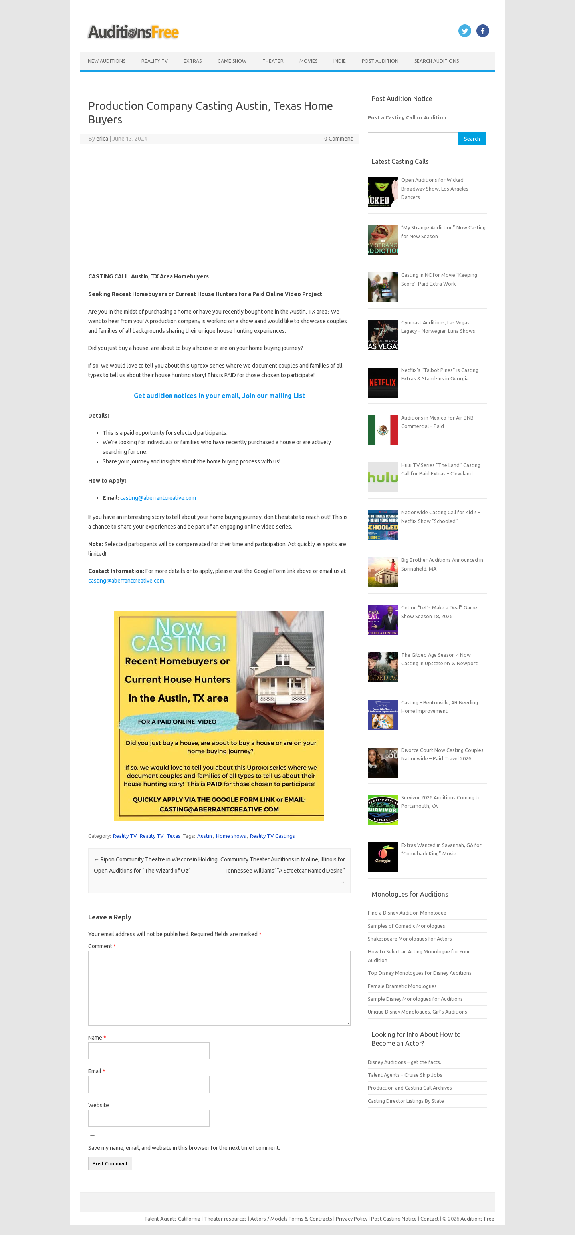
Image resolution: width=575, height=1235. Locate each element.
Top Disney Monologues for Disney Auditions (420, 973)
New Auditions (106, 61)
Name (97, 1037)
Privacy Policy (352, 1218)
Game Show (232, 61)
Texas (173, 836)
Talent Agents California (172, 1218)
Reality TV (154, 61)
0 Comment (338, 138)
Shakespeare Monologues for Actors (410, 938)
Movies (308, 61)
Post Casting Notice (394, 1218)
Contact (430, 1218)
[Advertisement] (219, 208)
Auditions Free (477, 1218)
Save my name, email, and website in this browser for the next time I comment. (184, 1148)
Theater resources (225, 1218)
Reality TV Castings (272, 836)
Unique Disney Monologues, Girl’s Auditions (417, 1011)
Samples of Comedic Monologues (406, 926)
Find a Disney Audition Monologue (407, 912)
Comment (102, 946)
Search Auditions (436, 61)
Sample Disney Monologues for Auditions (415, 999)
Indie (339, 61)
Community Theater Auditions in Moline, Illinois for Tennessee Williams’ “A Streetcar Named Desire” (282, 870)
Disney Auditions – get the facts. (404, 1062)
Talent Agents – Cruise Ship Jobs (405, 1075)
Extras (193, 61)
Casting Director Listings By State (406, 1101)
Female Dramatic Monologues (402, 986)
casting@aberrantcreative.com (158, 498)
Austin (204, 836)
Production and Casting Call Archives (410, 1087)
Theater (273, 61)
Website (98, 1105)
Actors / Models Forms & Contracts (291, 1218)
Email (96, 1071)
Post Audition (380, 61)
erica (102, 138)
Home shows (231, 836)
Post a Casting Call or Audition (407, 117)
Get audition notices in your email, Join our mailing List (219, 395)
